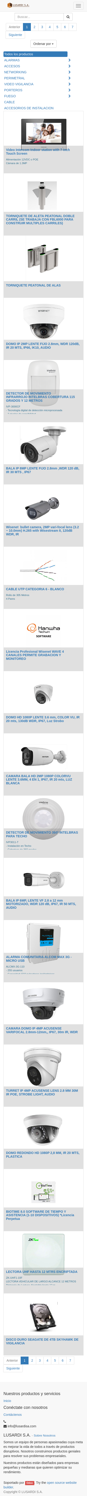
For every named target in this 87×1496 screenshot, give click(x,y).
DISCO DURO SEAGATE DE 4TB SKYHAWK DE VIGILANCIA (42, 1341)
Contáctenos (12, 1414)
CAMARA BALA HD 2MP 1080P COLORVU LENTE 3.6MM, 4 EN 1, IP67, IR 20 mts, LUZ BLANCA (39, 779)
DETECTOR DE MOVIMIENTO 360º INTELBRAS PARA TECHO (42, 834)
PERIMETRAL (14, 78)
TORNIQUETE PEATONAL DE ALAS (33, 285)
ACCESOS (12, 66)
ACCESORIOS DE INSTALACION (29, 108)
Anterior (14, 27)
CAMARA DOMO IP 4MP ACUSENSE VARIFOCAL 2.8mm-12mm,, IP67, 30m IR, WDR (42, 1030)
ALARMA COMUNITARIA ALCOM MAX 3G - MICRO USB (39, 958)
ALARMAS (12, 60)
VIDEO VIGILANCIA (18, 84)
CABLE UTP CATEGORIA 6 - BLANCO (35, 589)
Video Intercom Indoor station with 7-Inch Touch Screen (38, 151)
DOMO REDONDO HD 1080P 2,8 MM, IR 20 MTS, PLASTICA (42, 1154)
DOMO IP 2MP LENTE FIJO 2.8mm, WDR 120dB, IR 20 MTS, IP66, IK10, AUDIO (43, 345)
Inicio (7, 1401)
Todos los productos (18, 54)
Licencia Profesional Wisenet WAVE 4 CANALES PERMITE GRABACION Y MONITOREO (35, 655)
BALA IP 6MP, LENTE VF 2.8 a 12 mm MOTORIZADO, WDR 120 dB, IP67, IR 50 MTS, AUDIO (41, 904)
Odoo (29, 1482)
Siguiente (15, 35)
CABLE (9, 102)
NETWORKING (15, 72)
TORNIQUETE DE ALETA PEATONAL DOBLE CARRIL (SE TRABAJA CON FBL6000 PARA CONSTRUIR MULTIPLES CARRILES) (40, 219)
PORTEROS (13, 90)
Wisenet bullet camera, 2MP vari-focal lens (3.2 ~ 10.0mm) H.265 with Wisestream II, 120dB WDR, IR (42, 530)
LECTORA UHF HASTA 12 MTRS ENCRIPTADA (41, 1272)
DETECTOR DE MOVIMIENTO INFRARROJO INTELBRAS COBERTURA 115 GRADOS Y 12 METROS (40, 397)
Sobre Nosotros (44, 1435)
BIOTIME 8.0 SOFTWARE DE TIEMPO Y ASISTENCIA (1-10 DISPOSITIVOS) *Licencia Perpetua (40, 1215)
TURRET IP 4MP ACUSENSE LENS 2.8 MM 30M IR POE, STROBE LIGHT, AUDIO (42, 1092)
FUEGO (10, 96)
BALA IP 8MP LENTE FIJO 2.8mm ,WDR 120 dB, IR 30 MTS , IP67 (42, 470)
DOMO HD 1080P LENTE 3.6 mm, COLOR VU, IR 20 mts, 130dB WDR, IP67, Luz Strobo (43, 719)
